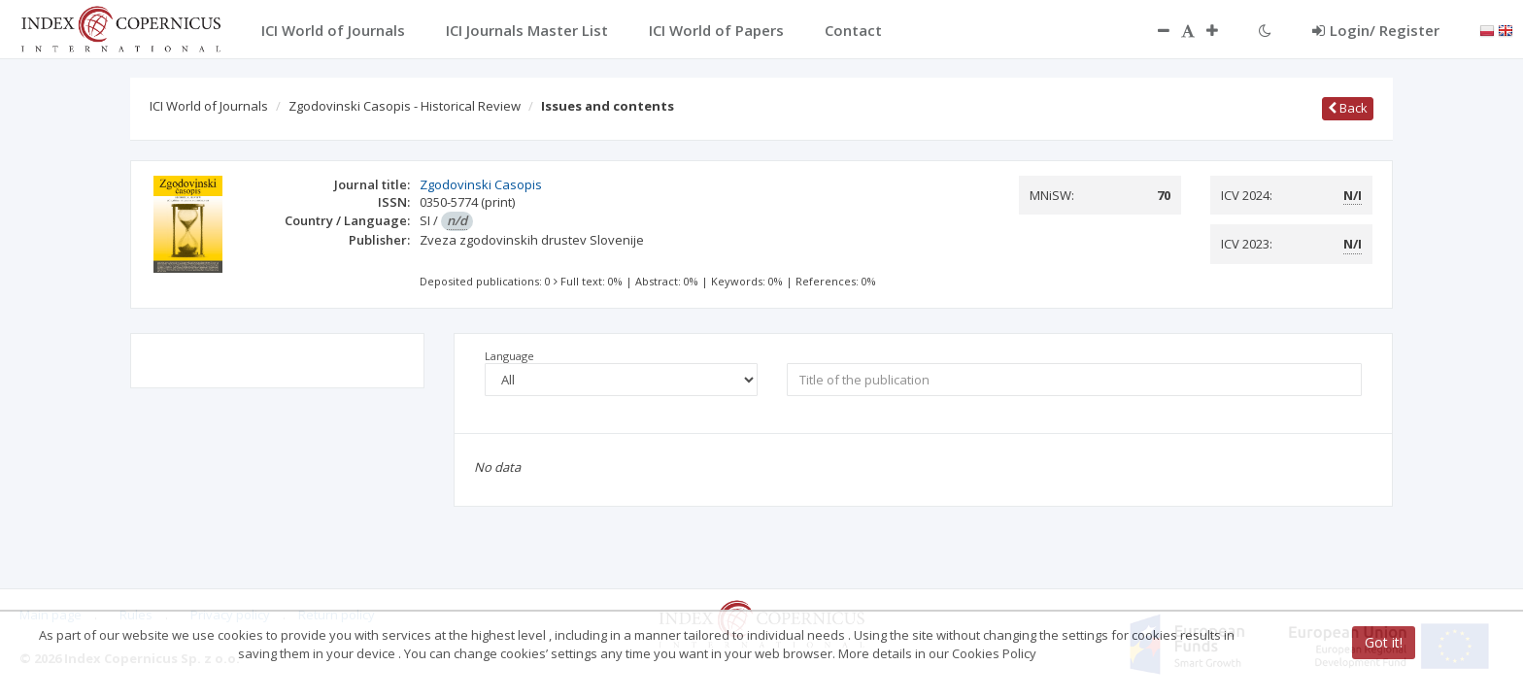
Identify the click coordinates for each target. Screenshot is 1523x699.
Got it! (1384, 642)
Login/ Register (1375, 30)
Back (1348, 107)
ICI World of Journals (209, 106)
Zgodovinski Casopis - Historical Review (404, 106)
